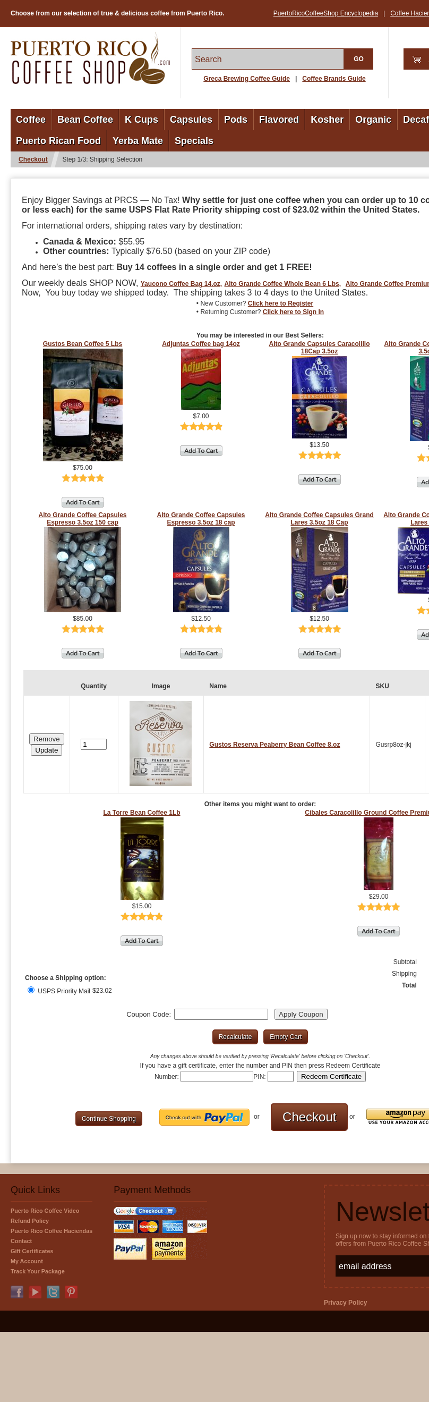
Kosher (327, 119)
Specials (194, 141)
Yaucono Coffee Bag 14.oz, (181, 284)
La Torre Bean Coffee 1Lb (141, 812)
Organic (373, 119)
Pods (235, 119)
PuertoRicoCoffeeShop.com (90, 58)
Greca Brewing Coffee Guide (246, 78)
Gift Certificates (32, 1251)
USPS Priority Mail (59, 991)
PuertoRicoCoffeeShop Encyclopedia (325, 13)
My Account (27, 1261)
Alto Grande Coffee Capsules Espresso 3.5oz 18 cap (201, 518)
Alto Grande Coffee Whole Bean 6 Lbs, (283, 284)
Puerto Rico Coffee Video (45, 1210)
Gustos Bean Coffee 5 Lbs (82, 344)
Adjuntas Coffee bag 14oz (201, 344)
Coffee (31, 119)
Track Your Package (38, 1271)
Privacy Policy (345, 1302)
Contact (21, 1241)
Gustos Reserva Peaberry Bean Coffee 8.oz (274, 744)
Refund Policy (30, 1221)
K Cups (141, 119)
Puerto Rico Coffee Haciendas (51, 1231)
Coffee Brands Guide (333, 78)
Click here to (280, 303)
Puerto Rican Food (58, 141)
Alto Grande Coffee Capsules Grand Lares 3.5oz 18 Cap (319, 518)
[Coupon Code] (221, 1014)
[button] (46, 750)
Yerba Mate (138, 141)
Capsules (191, 119)
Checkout (33, 159)
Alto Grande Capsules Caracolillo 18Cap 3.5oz (319, 347)
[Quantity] (94, 744)
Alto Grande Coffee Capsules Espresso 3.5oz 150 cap (82, 518)
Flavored (279, 119)
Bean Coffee (85, 119)
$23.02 (102, 990)
